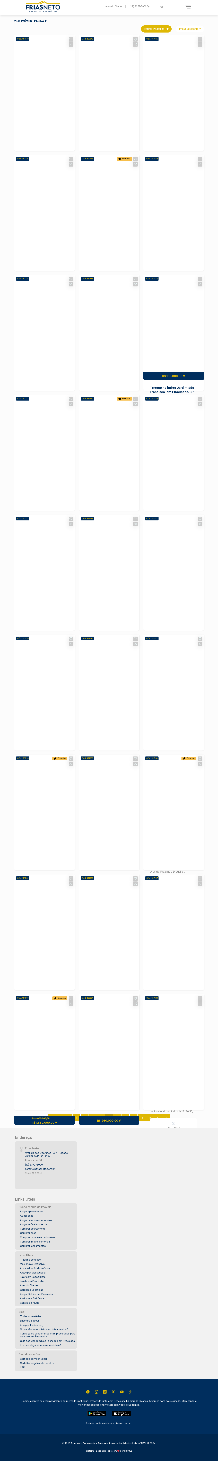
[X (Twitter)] (113, 1391)
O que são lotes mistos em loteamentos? (44, 1329)
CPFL (23, 1367)
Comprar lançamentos (33, 1245)
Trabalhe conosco (30, 1259)
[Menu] (188, 6)
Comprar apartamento (33, 1228)
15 (141, 1117)
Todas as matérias (30, 1316)
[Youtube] (121, 1391)
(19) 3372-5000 (140, 6)
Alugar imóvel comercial (33, 1224)
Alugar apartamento (31, 1211)
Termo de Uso (124, 1423)
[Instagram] (96, 1391)
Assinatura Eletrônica (32, 1298)
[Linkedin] (104, 1391)
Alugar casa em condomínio (36, 1220)
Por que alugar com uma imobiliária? (41, 1345)
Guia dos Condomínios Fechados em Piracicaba (47, 1340)
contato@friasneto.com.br (40, 1168)
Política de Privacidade (99, 1423)
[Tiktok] (130, 1391)
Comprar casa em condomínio (37, 1237)
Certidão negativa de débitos (37, 1363)
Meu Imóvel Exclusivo (32, 1263)
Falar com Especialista (33, 1276)
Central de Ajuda (29, 1302)
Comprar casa (28, 1232)
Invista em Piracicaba (32, 1281)
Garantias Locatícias (31, 1289)
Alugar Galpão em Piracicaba (36, 1294)
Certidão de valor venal (33, 1358)
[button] (161, 6)
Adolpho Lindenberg (31, 1325)
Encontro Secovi (29, 1320)
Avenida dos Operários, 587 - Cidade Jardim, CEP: (46, 1154)
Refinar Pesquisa (156, 28)
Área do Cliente (113, 6)
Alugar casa (26, 1215)
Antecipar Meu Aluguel (33, 1272)
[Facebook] (87, 1391)
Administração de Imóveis (35, 1268)
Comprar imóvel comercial (35, 1241)
